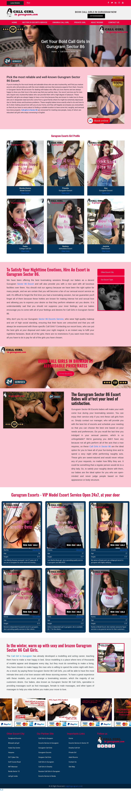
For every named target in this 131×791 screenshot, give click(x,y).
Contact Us (113, 22)
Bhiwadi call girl (13, 743)
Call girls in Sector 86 (29, 110)
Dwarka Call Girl (61, 22)
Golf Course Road (14, 762)
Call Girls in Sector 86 (69, 51)
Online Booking (65, 373)
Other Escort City (107, 272)
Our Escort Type (107, 280)
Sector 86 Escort (25, 284)
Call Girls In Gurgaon (46, 738)
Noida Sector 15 (14, 771)
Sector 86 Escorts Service (51, 319)
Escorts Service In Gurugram (49, 743)
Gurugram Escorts (45, 752)
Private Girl (80, 22)
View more (25, 193)
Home (16, 22)
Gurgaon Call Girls (45, 757)
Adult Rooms (97, 22)
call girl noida (13, 776)
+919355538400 (96, 16)
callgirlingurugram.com (73, 786)
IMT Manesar (13, 767)
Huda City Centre (14, 748)
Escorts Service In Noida (47, 776)
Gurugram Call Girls (45, 748)
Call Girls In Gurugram (46, 762)
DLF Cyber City (13, 757)
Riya (28, 3)
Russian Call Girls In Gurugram (49, 771)
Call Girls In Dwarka (45, 767)
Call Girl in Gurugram (21, 656)
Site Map (72, 767)
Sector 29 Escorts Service (34, 22)
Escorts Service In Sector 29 (79, 743)
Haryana (11, 752)
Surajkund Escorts (14, 738)
